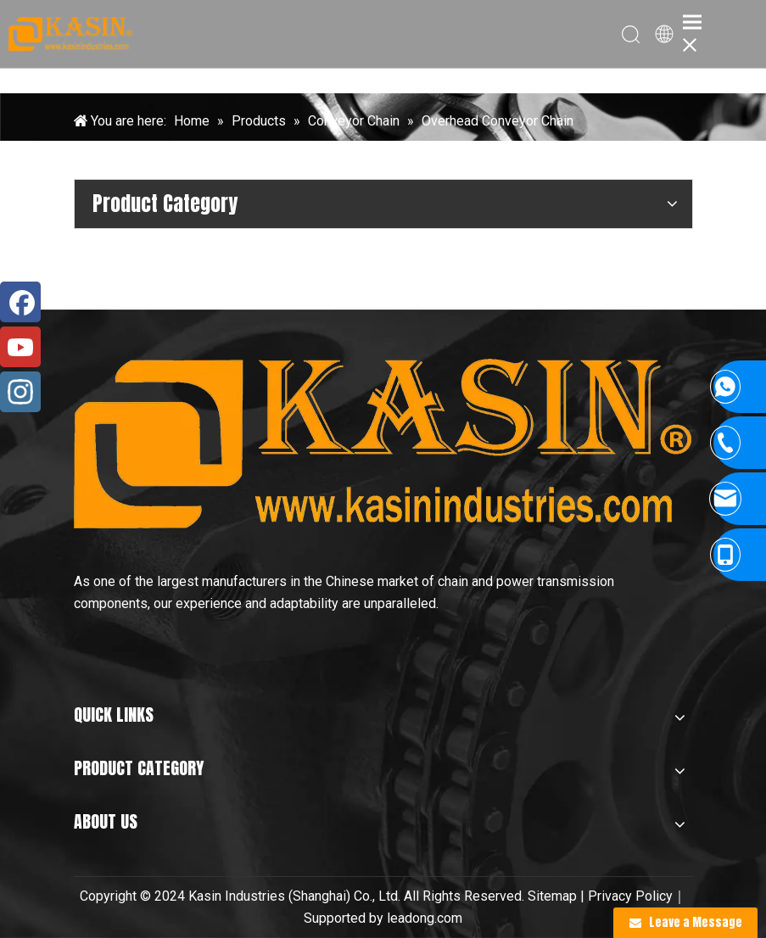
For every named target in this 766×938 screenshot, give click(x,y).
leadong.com (424, 918)
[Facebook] (20, 302)
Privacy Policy (630, 896)
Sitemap (552, 896)
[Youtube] (20, 347)
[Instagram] (20, 391)
